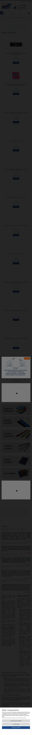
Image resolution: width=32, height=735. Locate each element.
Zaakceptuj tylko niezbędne (16, 720)
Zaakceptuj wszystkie (16, 727)
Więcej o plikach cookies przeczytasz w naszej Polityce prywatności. (14, 717)
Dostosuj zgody (16, 724)
